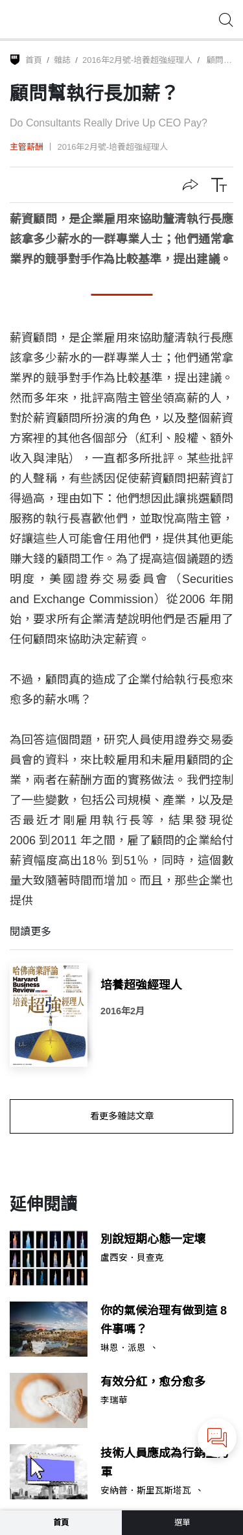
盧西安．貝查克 (132, 1258)
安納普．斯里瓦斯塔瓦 (145, 1490)
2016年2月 (122, 1011)
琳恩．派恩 (123, 1348)
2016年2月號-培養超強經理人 (137, 60)
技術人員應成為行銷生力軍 (164, 1463)
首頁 (33, 60)
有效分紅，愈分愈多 (152, 1381)
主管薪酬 (26, 147)
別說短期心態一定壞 (152, 1239)
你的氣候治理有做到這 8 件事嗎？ (163, 1320)
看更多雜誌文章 (122, 1116)
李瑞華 (114, 1400)
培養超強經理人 (141, 985)
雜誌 (62, 60)
